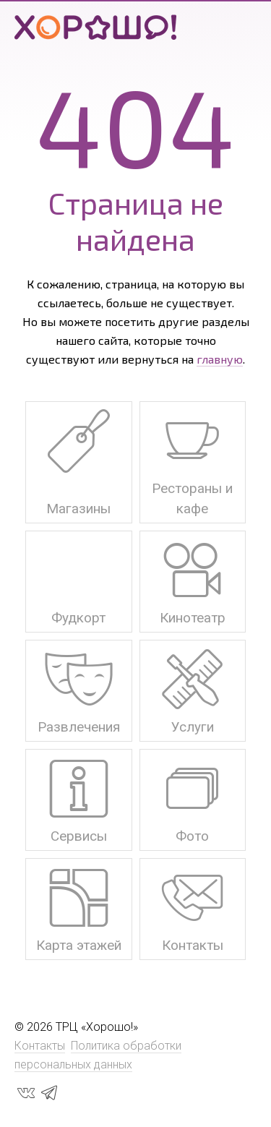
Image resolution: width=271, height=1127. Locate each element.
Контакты (39, 1046)
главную (220, 359)
